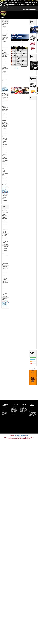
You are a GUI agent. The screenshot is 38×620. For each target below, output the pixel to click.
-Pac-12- (5, 90)
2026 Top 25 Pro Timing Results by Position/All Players (5, 106)
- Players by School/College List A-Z (5, 68)
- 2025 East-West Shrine (4, 225)
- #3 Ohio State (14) (5, 246)
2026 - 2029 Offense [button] (14, 7)
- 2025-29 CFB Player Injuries (4, 50)
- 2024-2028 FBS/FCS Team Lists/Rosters (4, 272)
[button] (29, 377)
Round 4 (13, 67)
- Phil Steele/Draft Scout (5, 299)
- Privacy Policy (4, 82)
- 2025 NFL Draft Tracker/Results (4, 210)
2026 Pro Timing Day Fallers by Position (4, 118)
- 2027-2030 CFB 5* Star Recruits (5, 61)
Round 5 (16, 67)
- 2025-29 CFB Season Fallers (4, 56)
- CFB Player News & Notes (5, 59)
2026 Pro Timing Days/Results (4, 103)
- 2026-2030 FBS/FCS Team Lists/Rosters (4, 27)
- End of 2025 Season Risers (4, 42)
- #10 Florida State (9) (5, 261)
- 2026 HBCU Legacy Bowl (4, 147)
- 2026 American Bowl (4, 142)
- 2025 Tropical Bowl (5, 229)
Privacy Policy (23, 435)
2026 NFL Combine (5, 120)
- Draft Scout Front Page (5, 24)
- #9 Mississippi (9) (5, 258)
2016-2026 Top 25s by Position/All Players (5, 110)
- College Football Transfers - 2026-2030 (5, 38)
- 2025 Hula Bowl (4, 227)
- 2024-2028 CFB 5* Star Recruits (5, 269)
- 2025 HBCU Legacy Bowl (4, 232)
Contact (27, 435)
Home (2, 7)
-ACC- (6, 301)
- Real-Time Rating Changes (5, 30)
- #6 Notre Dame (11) (4, 252)
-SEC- (7, 90)
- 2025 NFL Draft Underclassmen (4, 220)
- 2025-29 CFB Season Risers (4, 53)
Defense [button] (21, 7)
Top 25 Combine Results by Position (5, 123)
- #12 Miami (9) (4, 266)
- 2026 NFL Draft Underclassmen (4, 126)
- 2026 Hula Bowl (4, 144)
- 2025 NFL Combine (5, 212)
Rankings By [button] (7, 7)
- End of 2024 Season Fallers (4, 218)
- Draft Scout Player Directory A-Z (5, 72)
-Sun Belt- (3, 91)
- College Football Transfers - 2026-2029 (5, 168)
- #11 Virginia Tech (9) (5, 264)
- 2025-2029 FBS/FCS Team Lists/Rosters (4, 164)
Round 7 (16, 68)
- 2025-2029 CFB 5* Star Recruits (5, 178)
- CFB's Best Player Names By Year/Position (5, 65)
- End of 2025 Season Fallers (4, 44)
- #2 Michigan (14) (5, 244)
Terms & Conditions (17, 435)
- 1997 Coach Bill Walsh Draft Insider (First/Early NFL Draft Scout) (5, 34)
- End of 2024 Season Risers (4, 215)
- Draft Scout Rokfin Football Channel (5, 74)
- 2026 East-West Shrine (4, 136)
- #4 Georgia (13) (4, 248)
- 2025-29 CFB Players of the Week (5, 47)
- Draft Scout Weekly (4, 77)
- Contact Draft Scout (4, 80)
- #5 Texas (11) (4, 250)
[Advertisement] (22, 11)
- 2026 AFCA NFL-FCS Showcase (5, 139)
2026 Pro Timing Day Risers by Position (4, 114)
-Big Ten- (4, 86)
